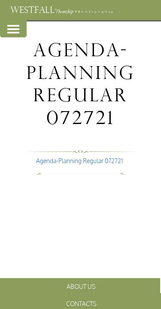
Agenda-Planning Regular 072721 (79, 160)
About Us (81, 286)
